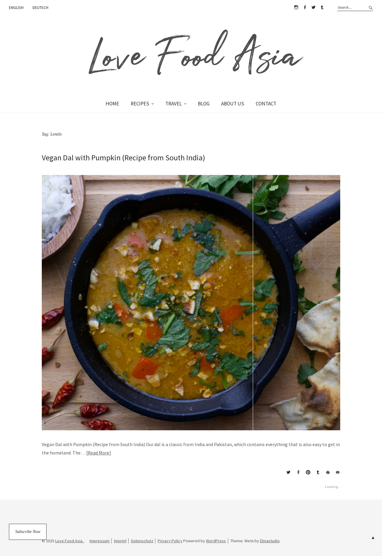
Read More (98, 453)
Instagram (296, 7)
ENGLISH (16, 7)
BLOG (204, 103)
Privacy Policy (170, 540)
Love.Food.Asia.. (69, 540)
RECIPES (140, 103)
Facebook (304, 7)
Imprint (120, 540)
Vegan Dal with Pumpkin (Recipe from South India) (123, 157)
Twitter (313, 7)
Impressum (100, 540)
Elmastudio (270, 540)
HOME (112, 103)
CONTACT (266, 103)
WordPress (216, 540)
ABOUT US (232, 103)
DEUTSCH (40, 7)
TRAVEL (173, 103)
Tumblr (322, 7)
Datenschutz (142, 540)
